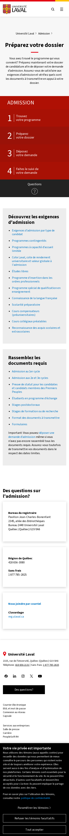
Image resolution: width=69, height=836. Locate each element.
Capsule (7, 716)
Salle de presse (11, 729)
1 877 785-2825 (51, 665)
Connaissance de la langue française (34, 298)
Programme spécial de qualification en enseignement (36, 290)
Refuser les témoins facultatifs (35, 820)
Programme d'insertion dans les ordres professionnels (32, 279)
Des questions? (24, 690)
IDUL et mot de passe (14, 708)
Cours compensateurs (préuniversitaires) (25, 313)
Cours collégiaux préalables (29, 321)
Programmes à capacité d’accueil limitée (32, 249)
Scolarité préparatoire (26, 305)
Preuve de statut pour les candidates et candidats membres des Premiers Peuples (35, 388)
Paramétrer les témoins (33, 810)
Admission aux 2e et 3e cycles (30, 378)
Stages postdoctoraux (26, 405)
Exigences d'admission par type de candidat (33, 232)
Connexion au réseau (14, 712)
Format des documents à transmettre (36, 418)
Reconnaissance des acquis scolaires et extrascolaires (36, 329)
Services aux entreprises (16, 725)
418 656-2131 (22, 665)
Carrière (7, 733)
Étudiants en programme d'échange (34, 398)
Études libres (20, 271)
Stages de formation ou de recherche (35, 411)
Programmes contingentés (29, 241)
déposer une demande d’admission (31, 435)
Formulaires (19, 424)
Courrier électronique (14, 705)
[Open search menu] (52, 9)
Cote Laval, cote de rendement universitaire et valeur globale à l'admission (32, 261)
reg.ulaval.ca (16, 616)
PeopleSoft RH (11, 736)
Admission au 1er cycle (26, 371)
